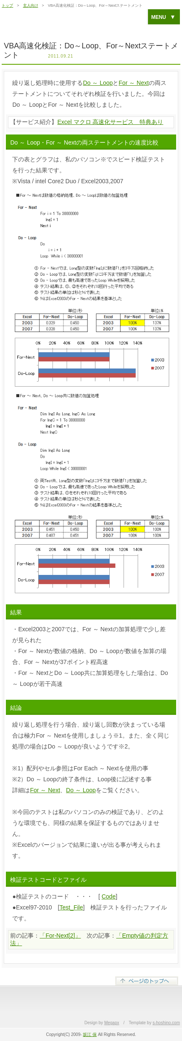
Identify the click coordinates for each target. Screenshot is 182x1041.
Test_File (71, 907)
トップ (7, 5)
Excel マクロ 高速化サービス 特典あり (110, 122)
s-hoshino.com (166, 1022)
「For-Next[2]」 (60, 935)
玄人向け (30, 5)
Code (109, 896)
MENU (163, 16)
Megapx (111, 1022)
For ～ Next (134, 82)
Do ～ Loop (98, 82)
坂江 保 (90, 1034)
